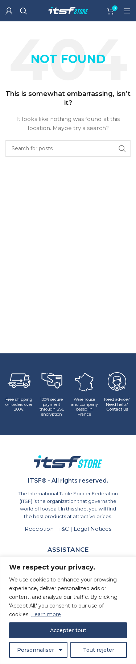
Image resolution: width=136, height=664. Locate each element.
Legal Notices (92, 528)
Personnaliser (35, 650)
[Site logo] (68, 10)
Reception (39, 528)
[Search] (23, 11)
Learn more (46, 614)
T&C (63, 528)
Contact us (117, 409)
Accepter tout (68, 630)
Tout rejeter (98, 650)
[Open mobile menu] (127, 11)
